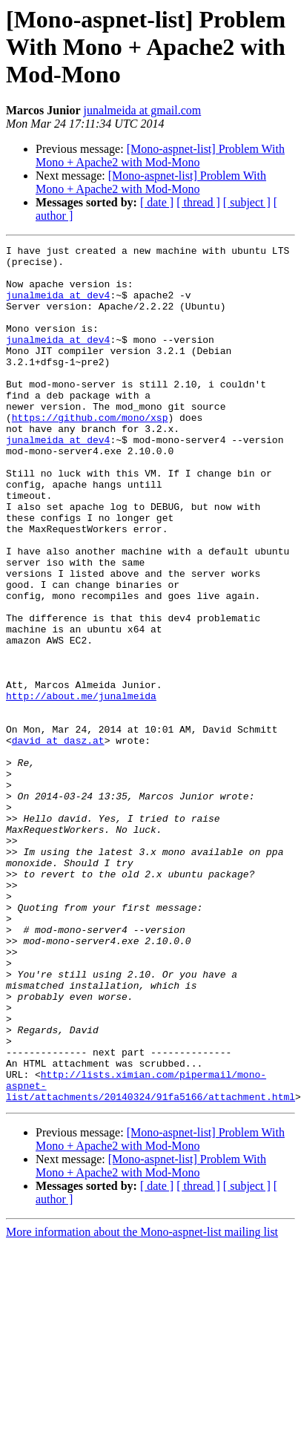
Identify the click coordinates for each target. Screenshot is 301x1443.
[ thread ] (198, 202)
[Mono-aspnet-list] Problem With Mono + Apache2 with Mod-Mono (160, 155)
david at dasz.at (58, 840)
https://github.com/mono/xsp (90, 452)
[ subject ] (247, 202)
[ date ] (156, 202)
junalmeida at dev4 (58, 306)
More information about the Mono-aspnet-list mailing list (142, 1403)
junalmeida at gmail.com (143, 110)
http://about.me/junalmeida (81, 787)
